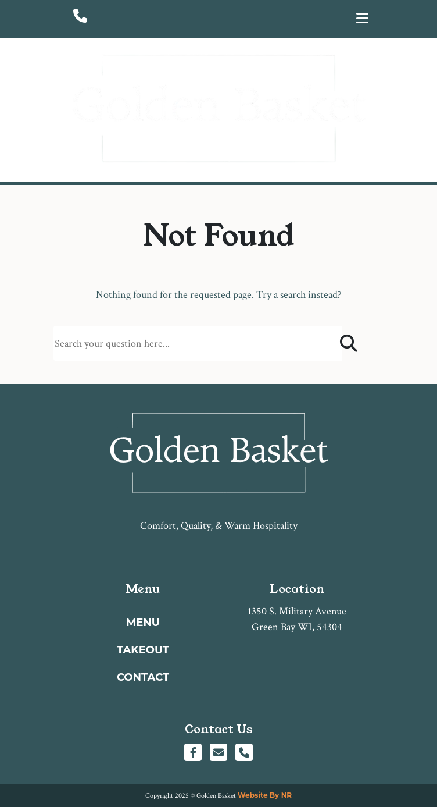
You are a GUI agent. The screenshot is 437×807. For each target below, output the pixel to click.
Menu (143, 622)
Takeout (143, 650)
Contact (143, 677)
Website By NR (265, 795)
